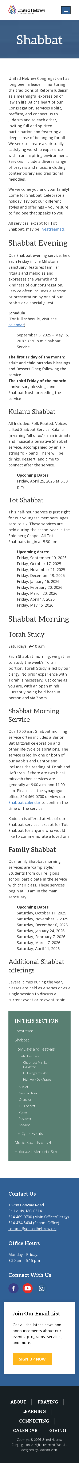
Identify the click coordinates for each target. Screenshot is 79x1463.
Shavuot (24, 1125)
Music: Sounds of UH (33, 1142)
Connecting (34, 1421)
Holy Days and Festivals (35, 1049)
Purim (23, 1112)
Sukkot (23, 1087)
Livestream (24, 1030)
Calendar (25, 1430)
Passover (25, 1119)
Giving (57, 1430)
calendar (16, 324)
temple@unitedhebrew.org (33, 1228)
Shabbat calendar (24, 802)
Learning (34, 1411)
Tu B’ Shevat (27, 1106)
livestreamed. (52, 229)
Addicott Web (48, 1450)
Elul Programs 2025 (36, 1073)
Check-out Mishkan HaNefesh (36, 1065)
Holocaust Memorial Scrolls (39, 1151)
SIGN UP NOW (32, 1359)
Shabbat (22, 1040)
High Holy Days (29, 1056)
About (18, 1402)
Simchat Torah (29, 1093)
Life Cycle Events (29, 1133)
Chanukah (25, 1100)
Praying (48, 1402)
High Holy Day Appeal (37, 1079)
